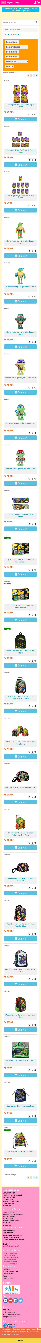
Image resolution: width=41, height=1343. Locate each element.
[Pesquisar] (36, 22)
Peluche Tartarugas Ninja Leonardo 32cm (20, 287)
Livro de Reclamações (10, 1264)
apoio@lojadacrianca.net (11, 1246)
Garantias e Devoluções (10, 1257)
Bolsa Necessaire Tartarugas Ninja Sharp (20, 787)
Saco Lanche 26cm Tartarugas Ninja (20, 1106)
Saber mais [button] (15, 1334)
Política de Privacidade (10, 1262)
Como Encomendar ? (9, 1255)
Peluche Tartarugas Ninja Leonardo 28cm (20, 423)
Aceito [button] (20, 1340)
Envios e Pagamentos (10, 1253)
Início (6, 29)
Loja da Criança (13, 3)
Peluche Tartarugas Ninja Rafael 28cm (20, 469)
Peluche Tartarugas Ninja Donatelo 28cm (20, 378)
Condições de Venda (9, 1259)
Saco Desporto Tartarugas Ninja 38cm (20, 1060)
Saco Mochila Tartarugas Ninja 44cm (20, 1151)
